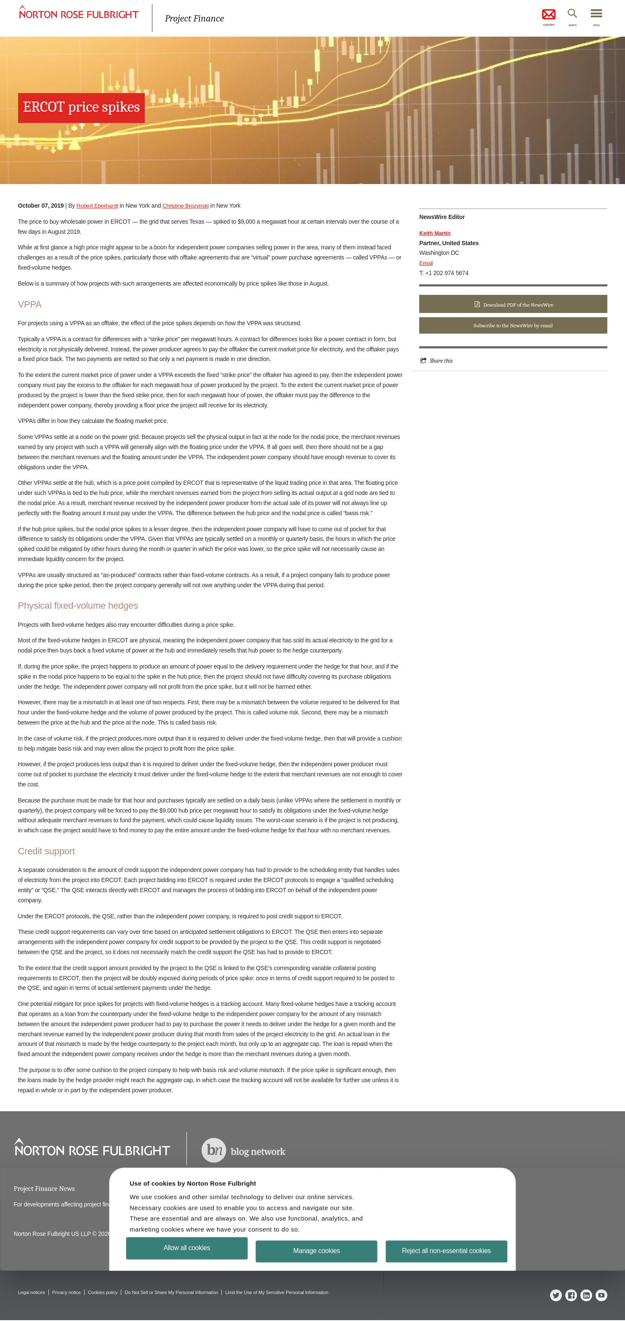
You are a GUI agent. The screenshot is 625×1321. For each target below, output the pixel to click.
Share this (442, 362)
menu (594, 26)
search (565, 26)
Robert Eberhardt (98, 205)
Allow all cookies (188, 1297)
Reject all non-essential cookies (445, 1301)
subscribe (535, 18)
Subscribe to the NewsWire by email (513, 326)
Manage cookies (316, 1301)
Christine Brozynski (189, 205)
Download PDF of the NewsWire (518, 304)
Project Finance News (46, 1189)
